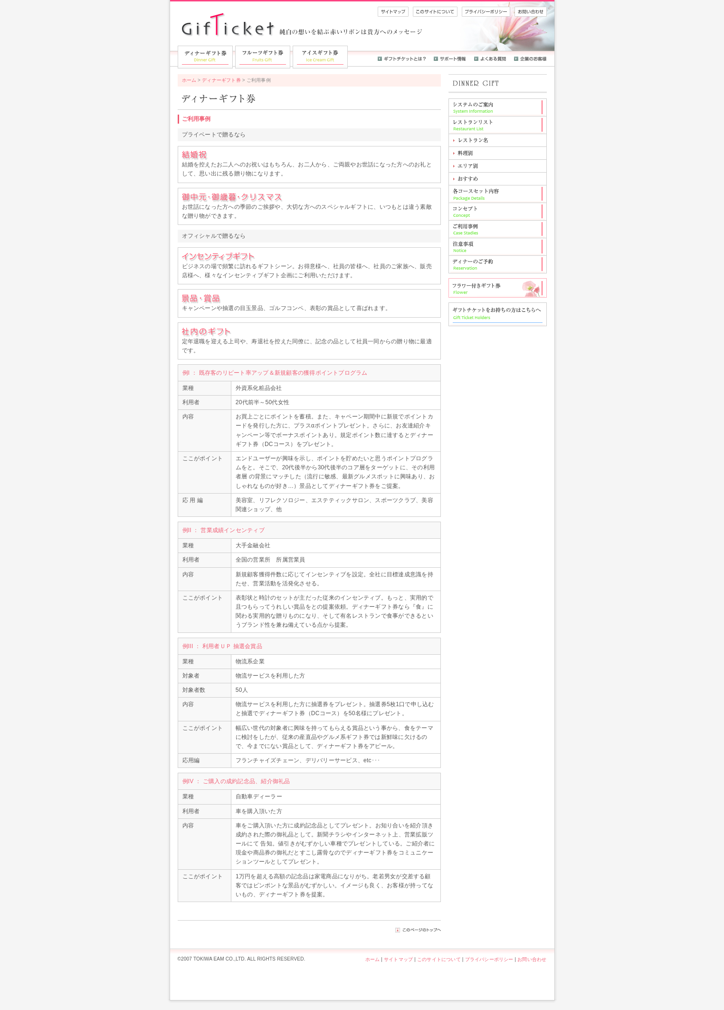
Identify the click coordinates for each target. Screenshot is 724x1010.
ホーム (189, 80)
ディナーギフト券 (221, 80)
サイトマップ (398, 959)
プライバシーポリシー (489, 959)
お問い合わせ (531, 959)
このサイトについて (439, 959)
